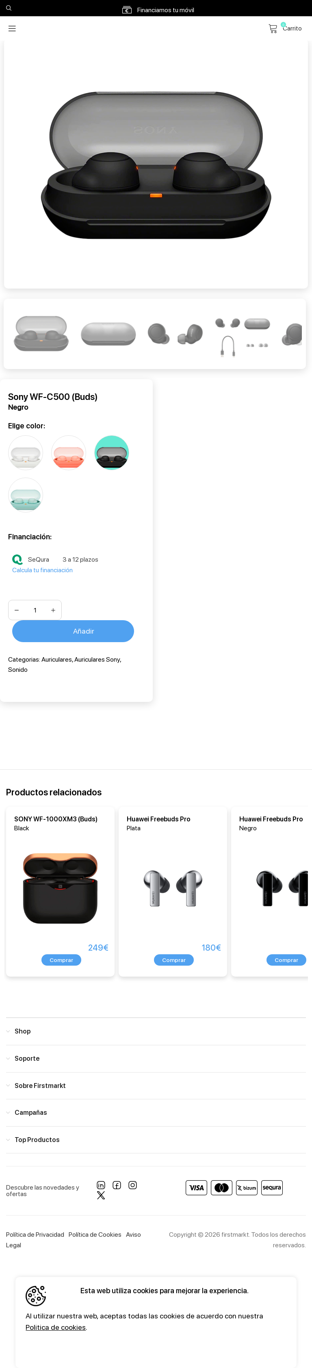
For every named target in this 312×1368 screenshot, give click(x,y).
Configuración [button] (125, 1349)
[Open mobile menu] (12, 28)
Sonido (18, 669)
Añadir (83, 631)
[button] (61, 960)
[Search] (7, 8)
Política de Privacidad (35, 1234)
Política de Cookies (95, 1234)
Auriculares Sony (97, 659)
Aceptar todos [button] (55, 1349)
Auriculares (56, 659)
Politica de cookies (56, 1327)
